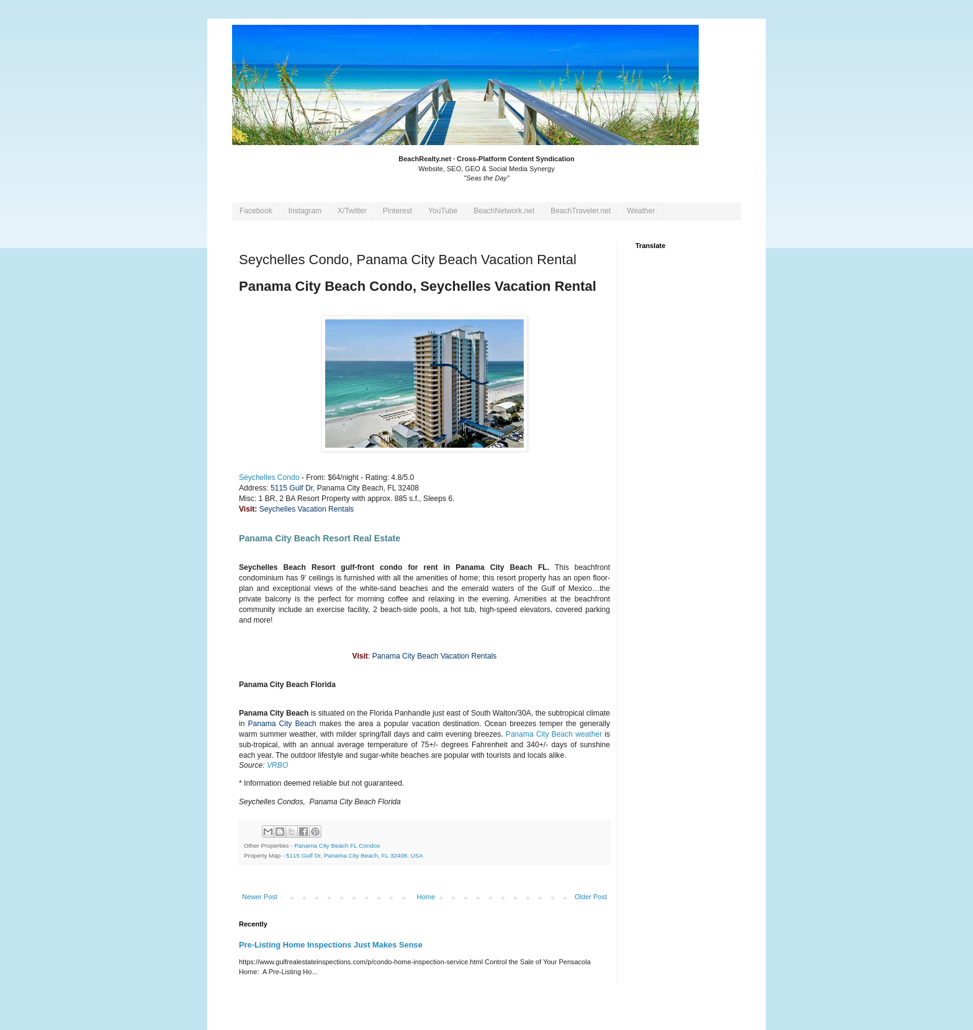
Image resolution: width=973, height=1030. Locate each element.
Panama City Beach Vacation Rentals (434, 656)
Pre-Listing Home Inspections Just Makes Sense (331, 944)
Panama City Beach (282, 723)
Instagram (305, 210)
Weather (641, 210)
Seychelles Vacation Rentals (306, 509)
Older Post (591, 896)
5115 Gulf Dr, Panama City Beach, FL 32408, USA (354, 855)
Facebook (256, 210)
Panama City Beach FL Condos (337, 845)
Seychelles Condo (269, 477)
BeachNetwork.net (503, 210)
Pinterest (397, 210)
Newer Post (259, 896)
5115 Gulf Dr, (293, 488)
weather (588, 734)
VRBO (277, 765)
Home (426, 896)
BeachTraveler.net (580, 210)
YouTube (442, 210)
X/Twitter (352, 210)
